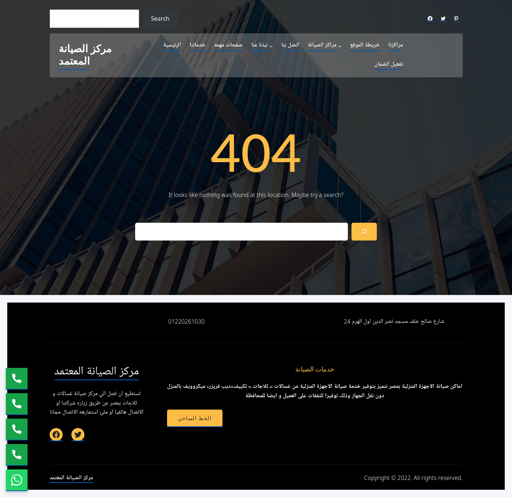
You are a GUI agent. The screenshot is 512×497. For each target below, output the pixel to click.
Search (160, 18)
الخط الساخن (195, 418)
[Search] (364, 232)
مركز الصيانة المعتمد (85, 55)
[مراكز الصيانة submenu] (340, 46)
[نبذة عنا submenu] (271, 46)
